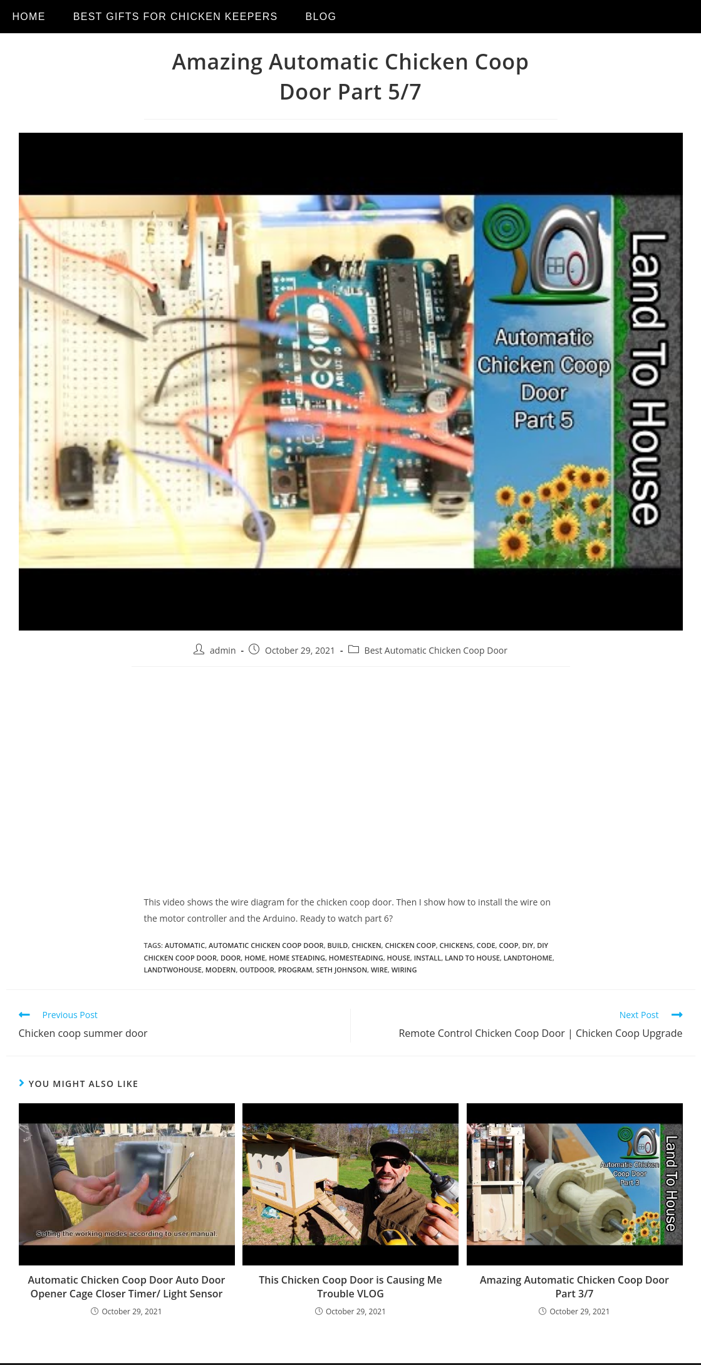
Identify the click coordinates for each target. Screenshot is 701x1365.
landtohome (528, 957)
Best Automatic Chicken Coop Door (436, 650)
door (231, 957)
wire (379, 969)
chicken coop (410, 945)
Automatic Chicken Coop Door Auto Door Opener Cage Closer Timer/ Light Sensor (127, 1287)
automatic (185, 945)
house (398, 957)
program (295, 969)
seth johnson (341, 969)
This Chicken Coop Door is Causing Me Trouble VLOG (350, 1287)
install (427, 957)
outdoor (256, 969)
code (486, 945)
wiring (404, 969)
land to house (472, 957)
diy (527, 945)
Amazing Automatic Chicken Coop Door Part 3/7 (574, 1287)
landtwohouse (173, 969)
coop (508, 945)
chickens (456, 945)
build (338, 945)
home (254, 957)
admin (223, 650)
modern (220, 969)
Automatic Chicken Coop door (266, 945)
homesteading (356, 957)
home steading (297, 957)
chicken (366, 945)
